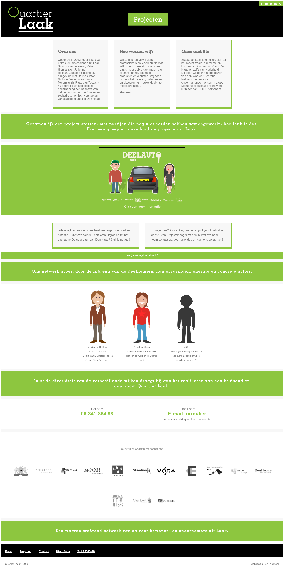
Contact (125, 92)
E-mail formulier (187, 414)
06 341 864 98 (97, 414)
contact (163, 239)
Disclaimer (63, 551)
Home (8, 551)
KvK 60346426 (86, 551)
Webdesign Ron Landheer (265, 564)
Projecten (25, 551)
